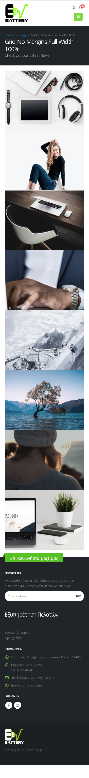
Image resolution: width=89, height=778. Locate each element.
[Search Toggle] (74, 7)
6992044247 (25, 670)
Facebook (8, 705)
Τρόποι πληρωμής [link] (17, 632)
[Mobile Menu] (78, 17)
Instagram (17, 705)
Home (10, 35)
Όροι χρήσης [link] (13, 638)
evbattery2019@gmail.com (37, 678)
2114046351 (34, 665)
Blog (22, 35)
